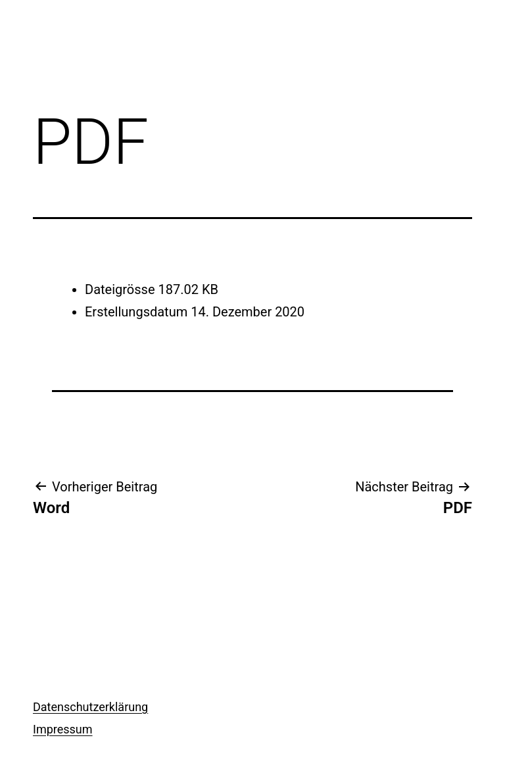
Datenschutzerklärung (90, 707)
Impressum (63, 729)
